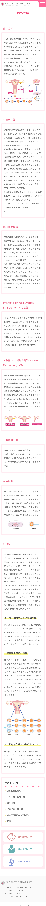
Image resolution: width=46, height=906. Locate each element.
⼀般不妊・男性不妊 (16, 796)
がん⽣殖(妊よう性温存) (18, 815)
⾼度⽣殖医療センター (17, 790)
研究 (9, 821)
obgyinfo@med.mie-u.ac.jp (20, 895)
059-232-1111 (14, 890)
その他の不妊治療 (15, 809)
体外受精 (11, 803)
